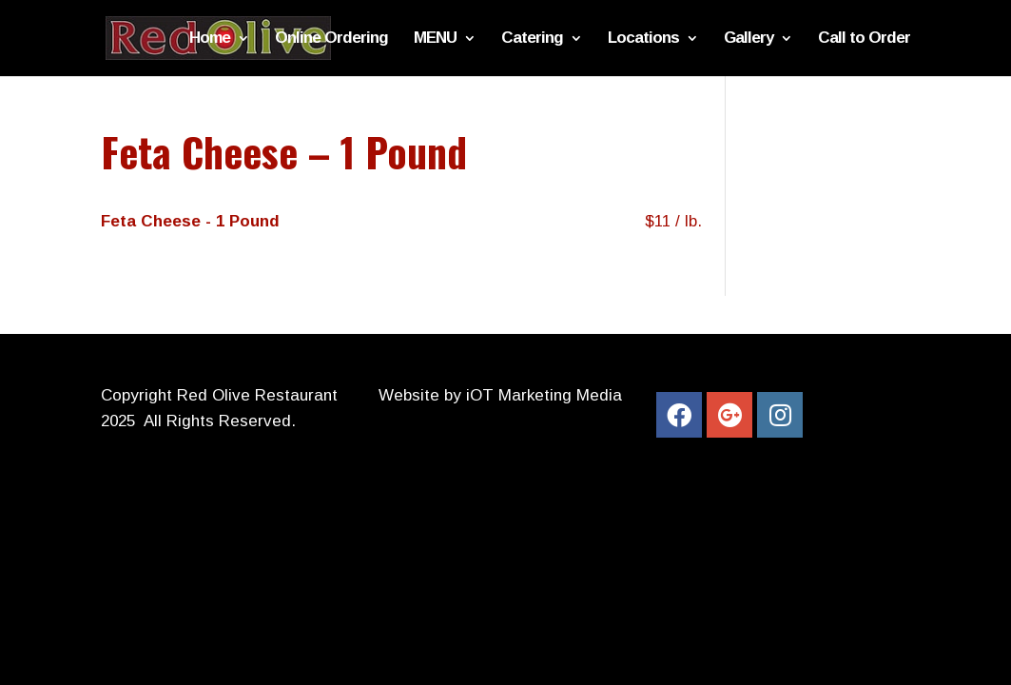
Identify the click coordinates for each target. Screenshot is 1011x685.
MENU (435, 39)
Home (209, 39)
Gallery (748, 39)
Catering (532, 39)
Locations (643, 39)
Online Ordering (331, 39)
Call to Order (864, 39)
